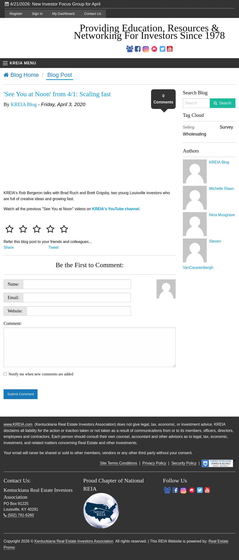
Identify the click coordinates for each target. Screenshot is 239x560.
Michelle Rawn (221, 189)
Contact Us (92, 14)
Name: (13, 284)
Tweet (54, 247)
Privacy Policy (154, 463)
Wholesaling (194, 134)
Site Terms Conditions (118, 463)
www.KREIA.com (18, 424)
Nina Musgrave (222, 215)
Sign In (37, 14)
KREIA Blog (24, 104)
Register (16, 14)
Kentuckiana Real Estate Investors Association (73, 541)
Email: (13, 297)
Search (225, 103)
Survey (226, 127)
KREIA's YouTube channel (115, 209)
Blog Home (21, 75)
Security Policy (183, 463)
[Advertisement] (209, 342)
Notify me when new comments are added (41, 374)
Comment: (90, 344)
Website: (15, 311)
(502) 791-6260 (19, 515)
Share (9, 247)
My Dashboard (63, 14)
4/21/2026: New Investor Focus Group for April (52, 3)
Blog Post (59, 75)
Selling (188, 127)
